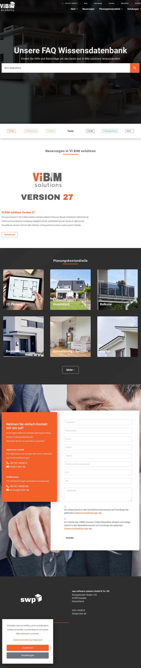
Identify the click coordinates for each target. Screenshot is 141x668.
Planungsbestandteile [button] (110, 9)
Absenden (70, 538)
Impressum (37, 640)
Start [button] (73, 9)
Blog (85, 3)
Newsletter (125, 3)
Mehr (70, 369)
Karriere (111, 3)
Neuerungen (88, 9)
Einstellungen (27, 655)
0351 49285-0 (78, 610)
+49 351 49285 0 (16, 463)
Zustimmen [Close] (27, 648)
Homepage (98, 3)
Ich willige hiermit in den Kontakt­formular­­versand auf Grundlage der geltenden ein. (96, 511)
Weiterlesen (9, 235)
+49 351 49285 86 (17, 486)
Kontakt (138, 3)
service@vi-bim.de (17, 489)
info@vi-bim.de (15, 466)
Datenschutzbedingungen (86, 513)
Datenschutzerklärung (22, 640)
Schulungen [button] (133, 9)
